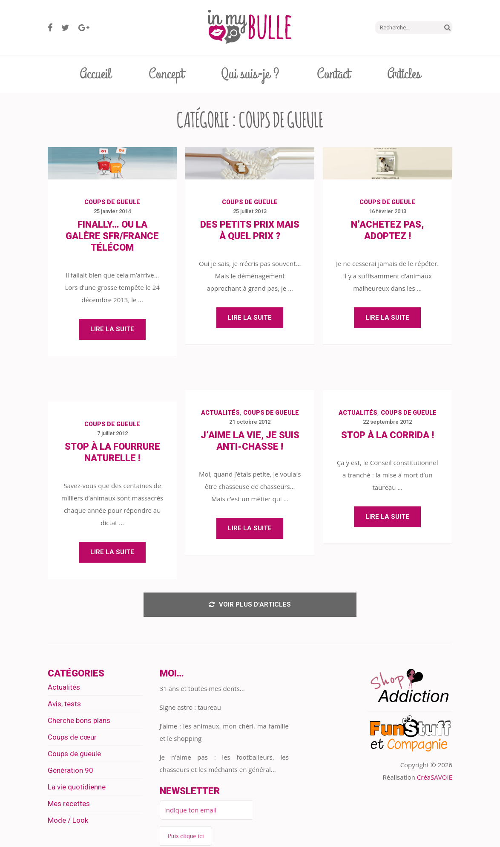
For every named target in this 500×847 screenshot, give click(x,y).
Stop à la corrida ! (387, 435)
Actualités (220, 412)
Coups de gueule (112, 202)
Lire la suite (112, 329)
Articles (404, 74)
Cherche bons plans (79, 721)
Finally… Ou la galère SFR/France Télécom (112, 236)
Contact (333, 74)
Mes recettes (69, 805)
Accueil (95, 74)
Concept (166, 74)
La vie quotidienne (77, 788)
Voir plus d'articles (250, 605)
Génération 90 (70, 771)
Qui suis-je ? (250, 74)
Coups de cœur (72, 738)
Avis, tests (64, 705)
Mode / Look (68, 821)
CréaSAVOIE (434, 778)
